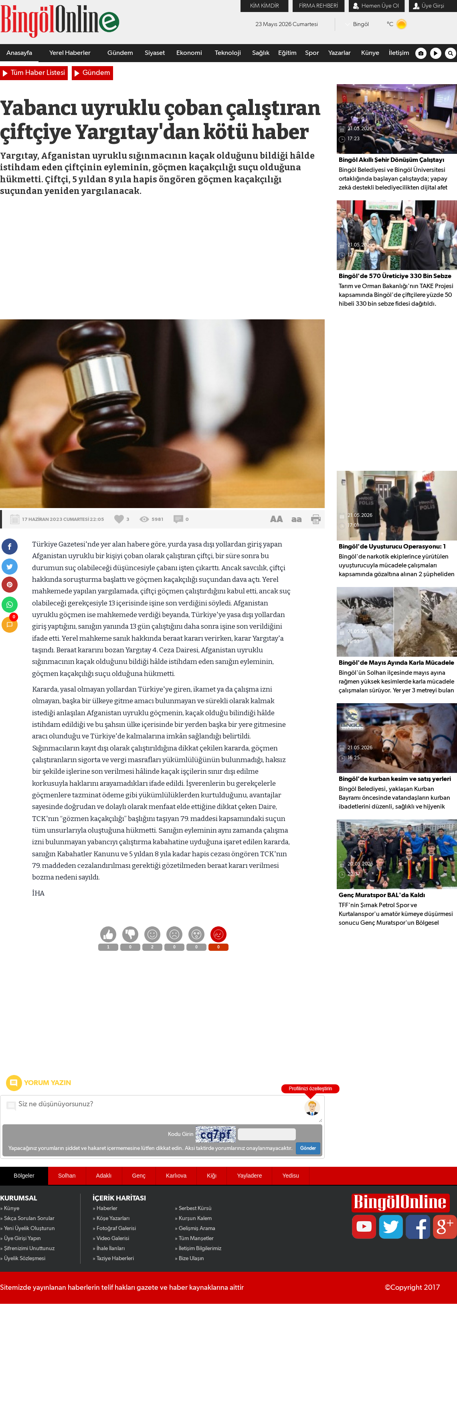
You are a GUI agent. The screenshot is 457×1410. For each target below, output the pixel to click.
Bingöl (361, 24)
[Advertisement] (162, 259)
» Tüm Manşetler (194, 1238)
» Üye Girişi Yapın (20, 1238)
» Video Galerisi (111, 1238)
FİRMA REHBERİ (318, 6)
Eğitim (287, 53)
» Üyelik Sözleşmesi (22, 1258)
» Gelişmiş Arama (195, 1228)
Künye (370, 53)
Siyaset (155, 53)
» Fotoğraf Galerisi (114, 1228)
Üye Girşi (433, 6)
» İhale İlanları (109, 1248)
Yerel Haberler (70, 53)
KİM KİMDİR (264, 6)
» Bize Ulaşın (189, 1258)
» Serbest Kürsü (193, 1208)
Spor (312, 53)
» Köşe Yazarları (111, 1218)
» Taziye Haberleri (113, 1258)
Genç (139, 1175)
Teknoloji (228, 53)
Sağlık (260, 53)
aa (296, 519)
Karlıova (176, 1175)
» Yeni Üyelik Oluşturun (27, 1228)
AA (276, 519)
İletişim (399, 53)
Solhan (67, 1175)
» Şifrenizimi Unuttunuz (27, 1248)
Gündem (120, 53)
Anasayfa (19, 53)
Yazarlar (339, 53)
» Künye (9, 1208)
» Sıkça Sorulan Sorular (27, 1218)
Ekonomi (189, 53)
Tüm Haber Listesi (38, 73)
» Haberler (105, 1208)
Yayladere (249, 1175)
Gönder (308, 1148)
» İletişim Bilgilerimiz (198, 1248)
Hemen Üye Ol (380, 6)
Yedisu (290, 1175)
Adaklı (104, 1175)
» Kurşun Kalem (193, 1218)
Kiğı (211, 1175)
